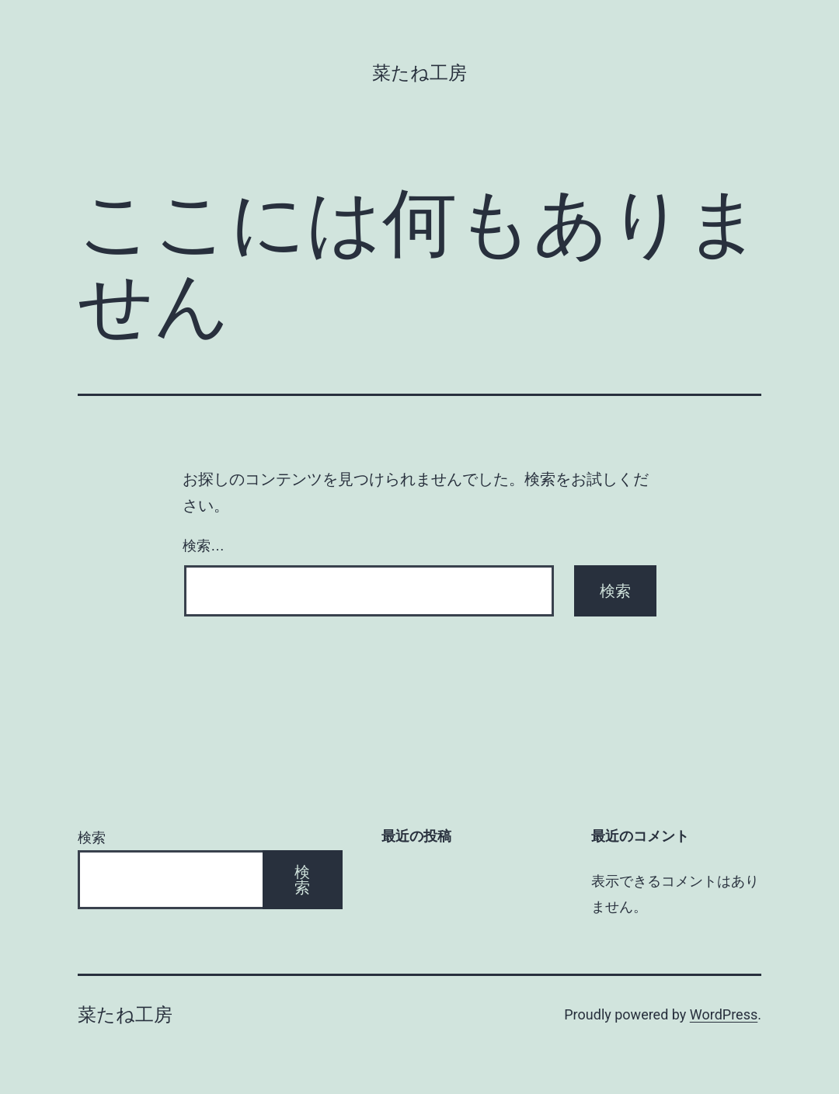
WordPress (723, 1014)
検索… (204, 546)
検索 (92, 837)
